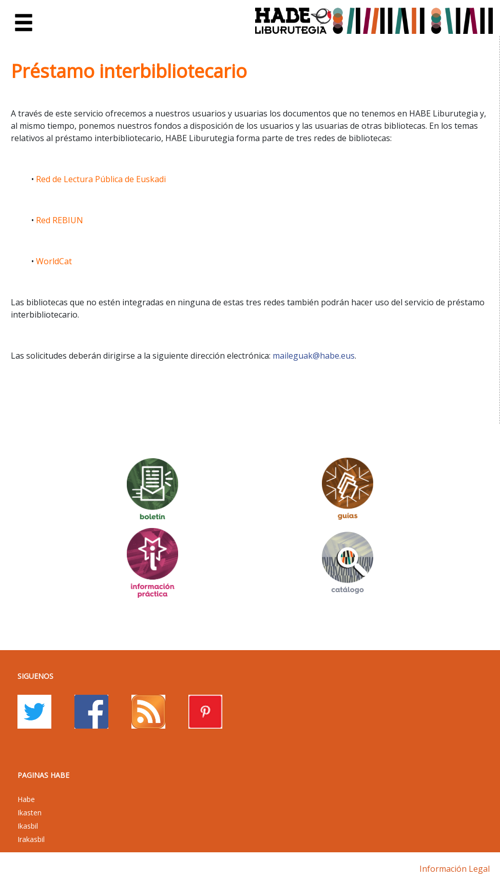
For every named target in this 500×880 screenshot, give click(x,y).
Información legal (454, 868)
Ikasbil (27, 826)
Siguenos (35, 676)
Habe (26, 799)
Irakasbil (31, 839)
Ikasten (29, 812)
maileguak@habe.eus (314, 355)
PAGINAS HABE (43, 775)
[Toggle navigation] (23, 23)
